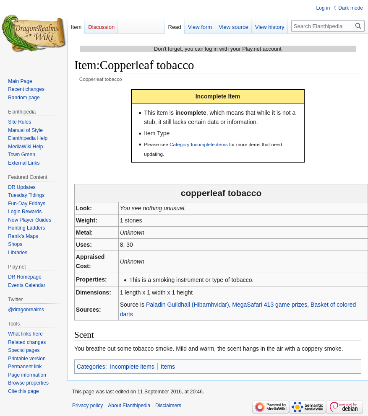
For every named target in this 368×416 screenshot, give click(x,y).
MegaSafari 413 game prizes (269, 304)
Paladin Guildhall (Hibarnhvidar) (187, 304)
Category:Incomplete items (199, 144)
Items (168, 366)
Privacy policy (87, 405)
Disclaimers (168, 405)
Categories (91, 366)
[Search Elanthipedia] (328, 26)
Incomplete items (132, 366)
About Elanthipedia (129, 405)
